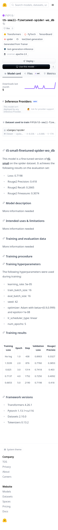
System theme (12, 449)
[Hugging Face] (4, 520)
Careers (6, 476)
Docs (5, 511)
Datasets (7, 496)
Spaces (6, 501)
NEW (35, 101)
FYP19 (9, 15)
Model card (12, 73)
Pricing (6, 506)
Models (6, 491)
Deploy (29, 61)
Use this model (26, 66)
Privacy (6, 466)
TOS (4, 461)
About (5, 471)
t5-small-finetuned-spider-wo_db (28, 20)
